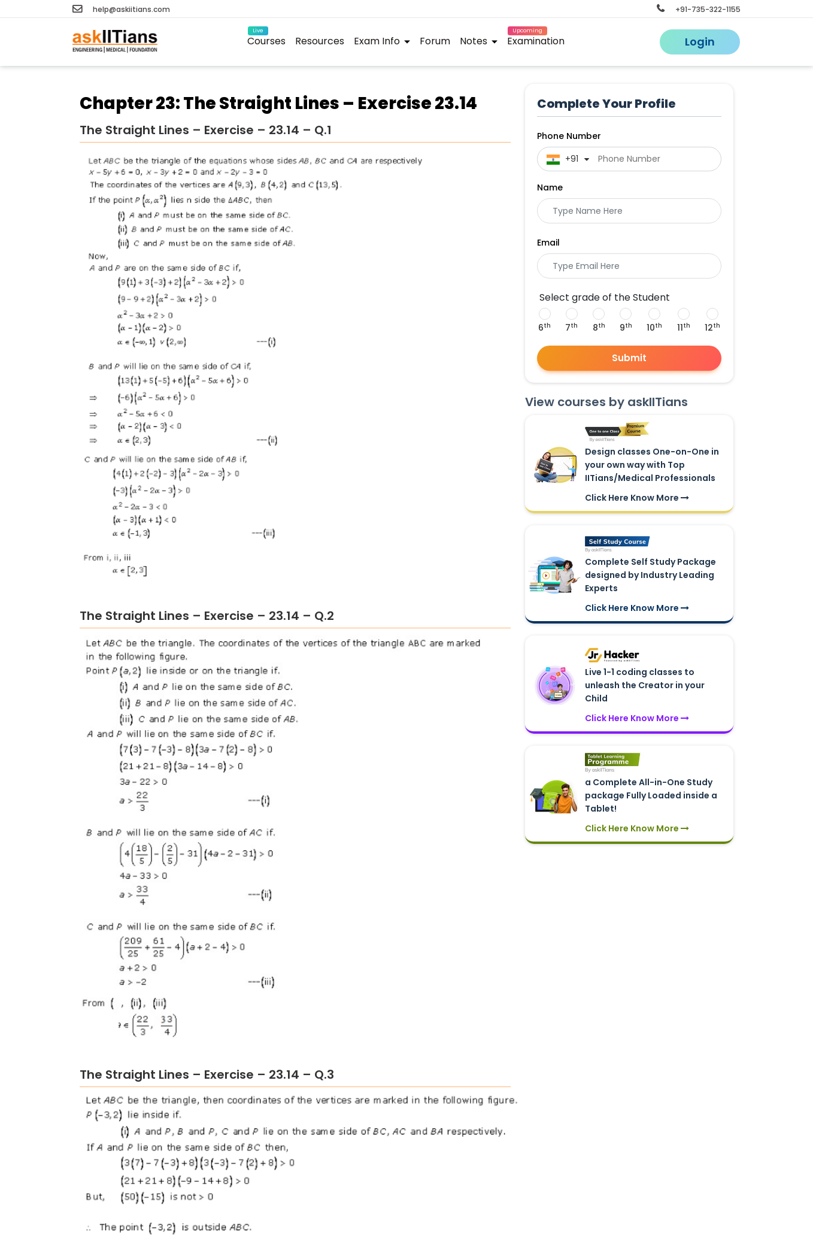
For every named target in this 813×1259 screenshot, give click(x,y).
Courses (266, 39)
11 (683, 327)
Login (700, 41)
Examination (536, 39)
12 (712, 327)
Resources (319, 41)
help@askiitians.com (121, 9)
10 (654, 327)
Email (548, 243)
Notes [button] (478, 41)
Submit (629, 358)
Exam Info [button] (382, 41)
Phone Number (569, 136)
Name (550, 187)
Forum (435, 41)
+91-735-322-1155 (699, 9)
